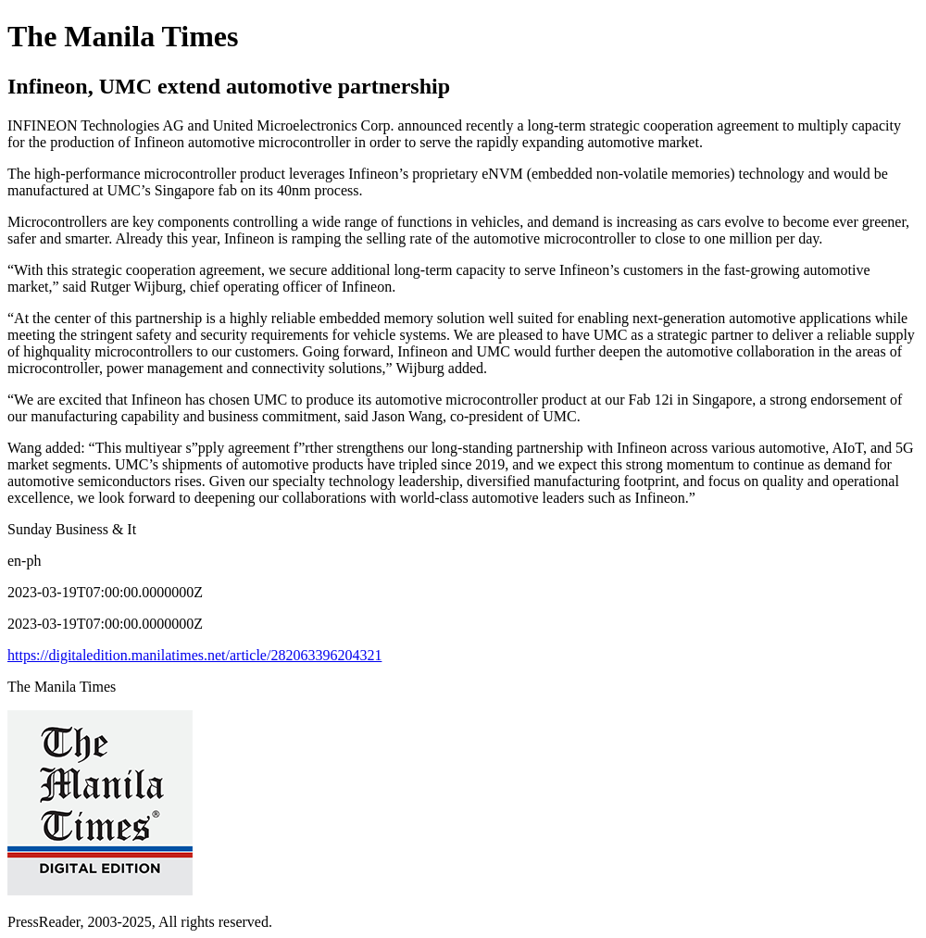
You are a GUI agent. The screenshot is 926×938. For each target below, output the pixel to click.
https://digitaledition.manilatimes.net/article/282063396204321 (194, 655)
